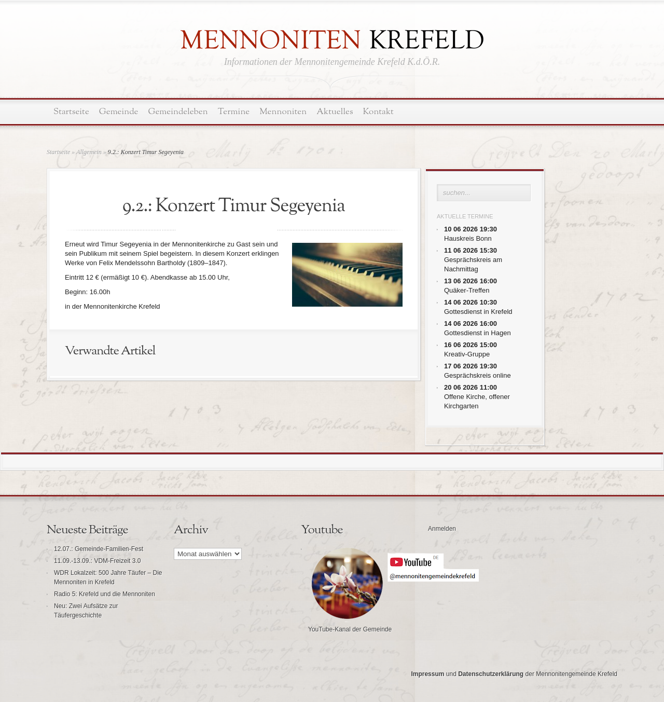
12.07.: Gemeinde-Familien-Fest (98, 549)
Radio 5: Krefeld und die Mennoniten (104, 594)
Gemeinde (119, 112)
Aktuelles (334, 112)
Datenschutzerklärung (490, 674)
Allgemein (89, 152)
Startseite (71, 112)
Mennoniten (283, 112)
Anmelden (442, 528)
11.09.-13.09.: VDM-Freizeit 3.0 (97, 561)
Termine (234, 112)
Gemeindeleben (178, 112)
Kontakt (378, 112)
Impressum (427, 674)
